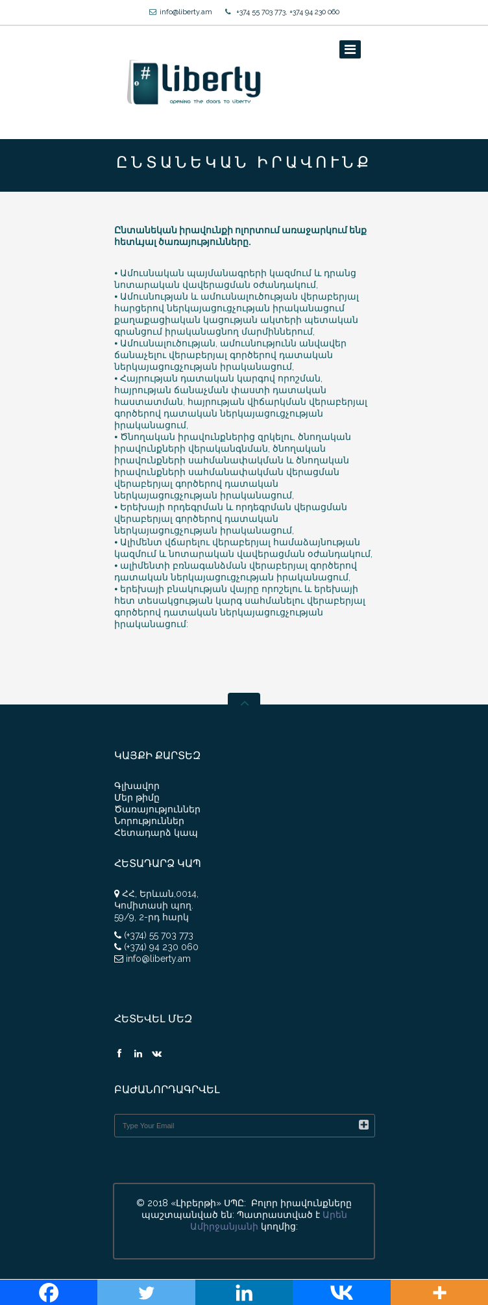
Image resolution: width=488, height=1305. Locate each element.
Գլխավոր (137, 786)
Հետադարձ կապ (156, 832)
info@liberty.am (186, 12)
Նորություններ (149, 821)
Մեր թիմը (137, 797)
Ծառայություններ (157, 809)
